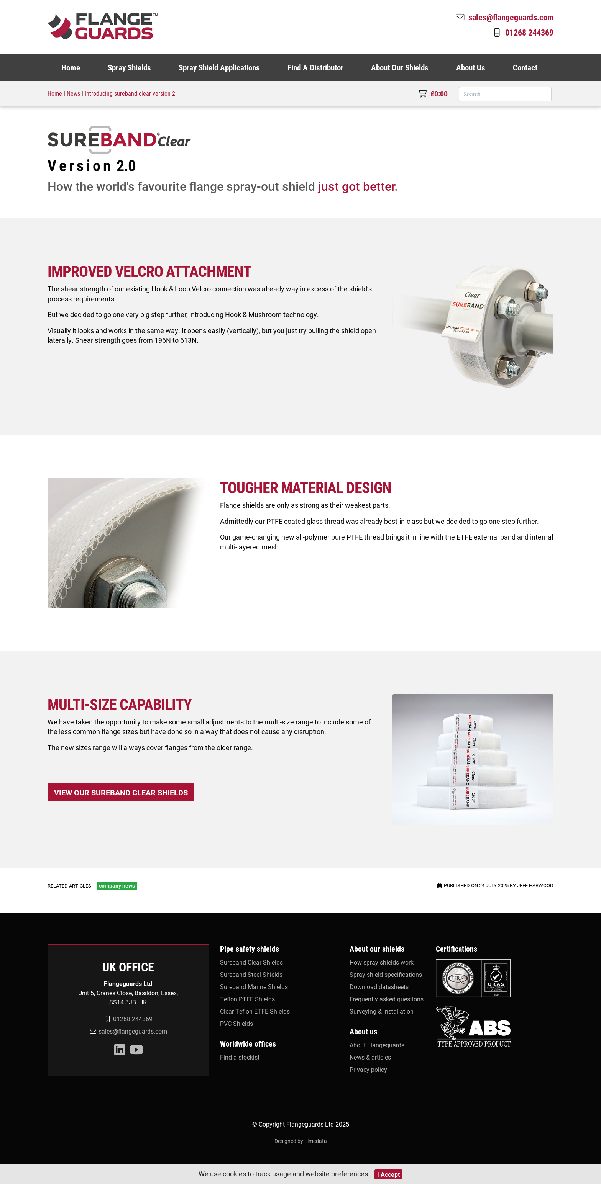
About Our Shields (400, 67)
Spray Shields (129, 67)
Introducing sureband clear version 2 (130, 93)
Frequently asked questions (387, 999)
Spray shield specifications (386, 974)
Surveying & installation (382, 1011)
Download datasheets (379, 987)
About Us (470, 67)
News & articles (370, 1057)
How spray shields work (382, 962)
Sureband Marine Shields (254, 987)
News (73, 93)
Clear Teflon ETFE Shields (255, 1011)
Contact (525, 67)
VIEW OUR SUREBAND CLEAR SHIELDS (121, 792)
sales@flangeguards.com (504, 17)
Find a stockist (239, 1057)
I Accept (388, 1174)
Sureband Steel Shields (251, 974)
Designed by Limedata (300, 1141)
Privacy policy (368, 1069)
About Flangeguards (377, 1045)
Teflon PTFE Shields (247, 999)
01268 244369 (522, 32)
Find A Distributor (315, 67)
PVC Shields (236, 1023)
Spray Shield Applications (219, 67)
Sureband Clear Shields (251, 962)
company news (117, 885)
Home (70, 67)
